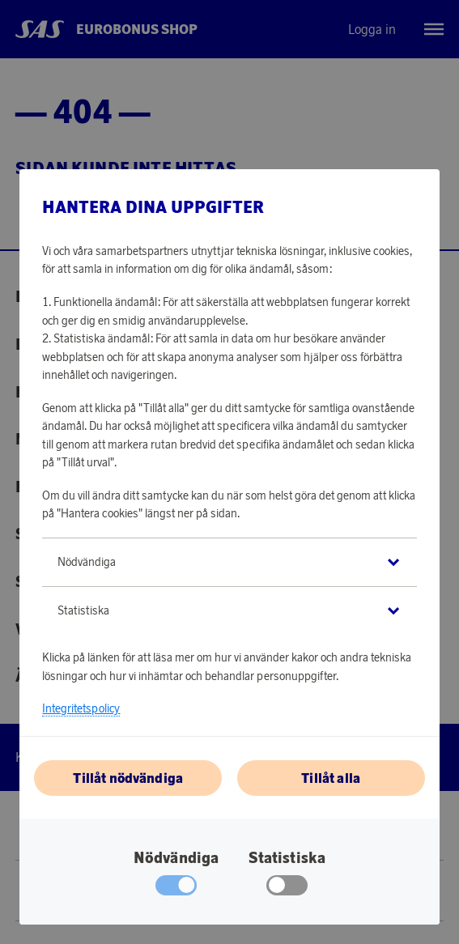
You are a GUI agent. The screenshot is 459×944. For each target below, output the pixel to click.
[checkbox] (287, 889)
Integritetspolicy (81, 708)
